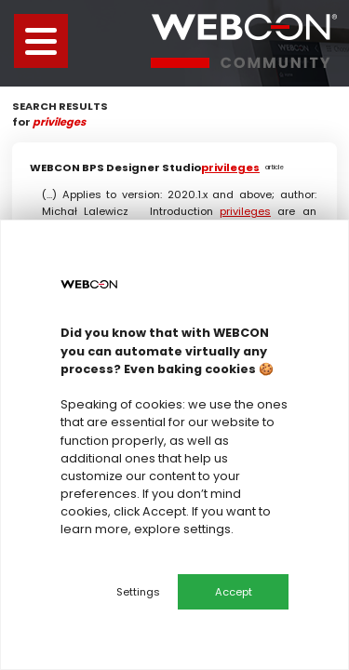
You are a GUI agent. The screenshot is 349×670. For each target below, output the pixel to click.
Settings (138, 591)
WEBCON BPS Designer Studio (163, 168)
